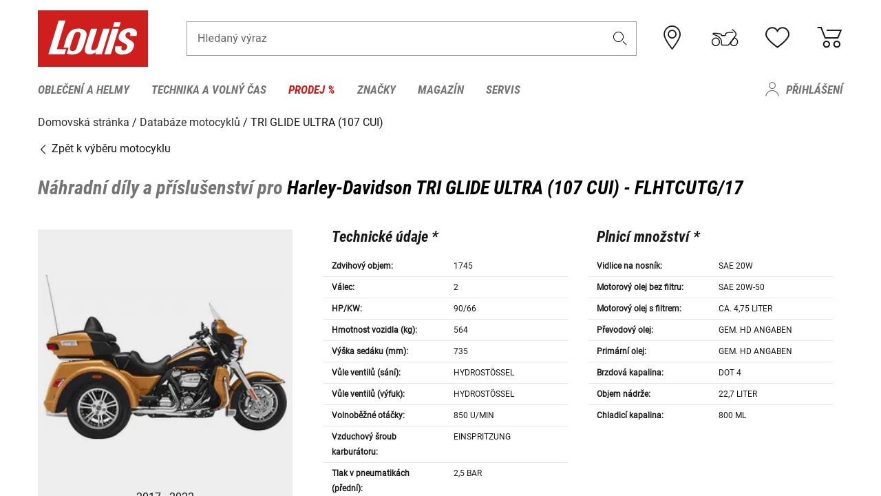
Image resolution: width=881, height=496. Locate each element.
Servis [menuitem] (503, 89)
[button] (620, 39)
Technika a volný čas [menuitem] (208, 89)
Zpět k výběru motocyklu (104, 147)
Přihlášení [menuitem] (814, 89)
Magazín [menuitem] (441, 89)
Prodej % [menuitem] (311, 89)
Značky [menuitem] (376, 89)
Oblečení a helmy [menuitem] (83, 89)
